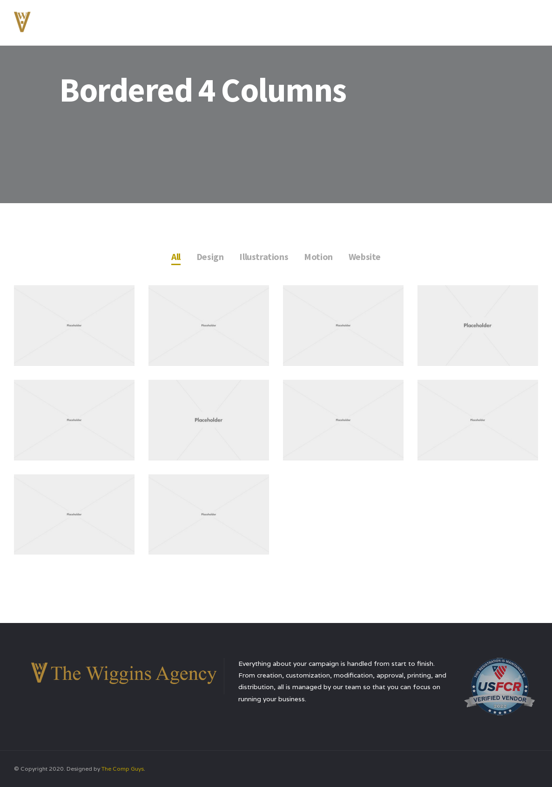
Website (365, 256)
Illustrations (263, 256)
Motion (318, 256)
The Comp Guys (122, 768)
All (176, 256)
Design (210, 256)
